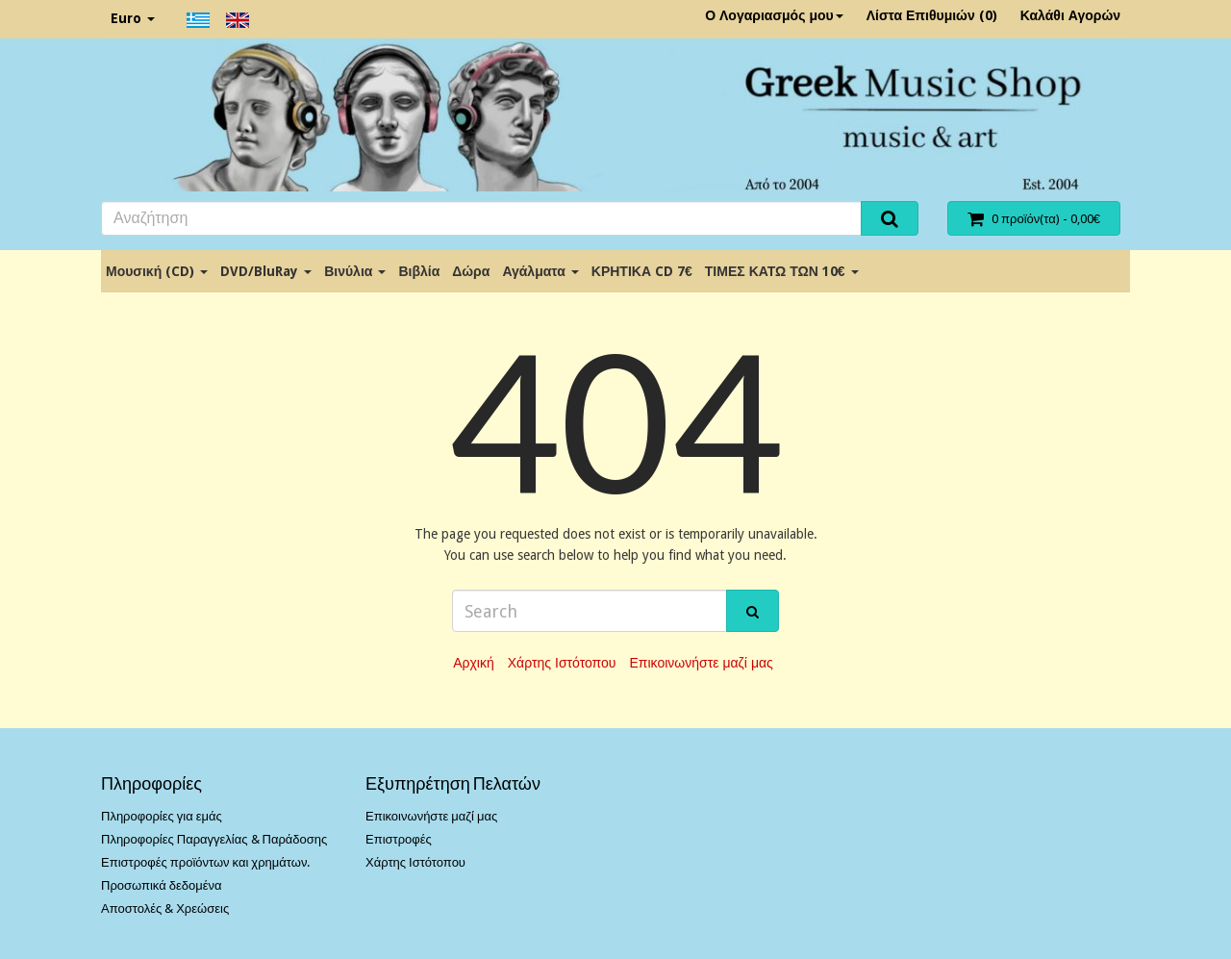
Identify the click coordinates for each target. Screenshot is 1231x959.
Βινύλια (355, 271)
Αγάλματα (540, 271)
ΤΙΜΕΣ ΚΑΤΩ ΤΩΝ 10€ (782, 271)
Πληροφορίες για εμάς (161, 816)
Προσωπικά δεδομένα (161, 885)
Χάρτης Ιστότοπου (562, 662)
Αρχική (473, 662)
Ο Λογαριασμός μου (774, 15)
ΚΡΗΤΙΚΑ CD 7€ (641, 271)
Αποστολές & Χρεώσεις (165, 908)
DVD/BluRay (266, 271)
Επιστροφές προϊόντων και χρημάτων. (205, 862)
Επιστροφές (398, 839)
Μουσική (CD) (157, 271)
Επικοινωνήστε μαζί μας (700, 662)
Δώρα (471, 271)
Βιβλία (419, 271)
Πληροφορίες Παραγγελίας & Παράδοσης (214, 839)
